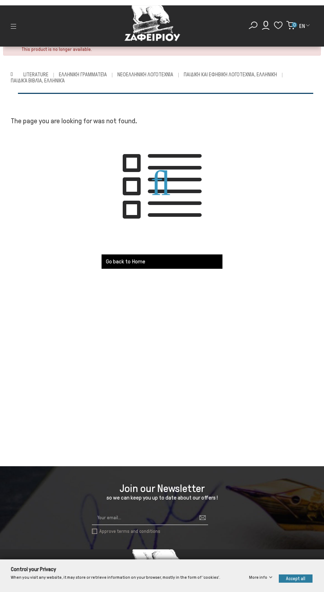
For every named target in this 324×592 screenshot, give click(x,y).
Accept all (295, 578)
